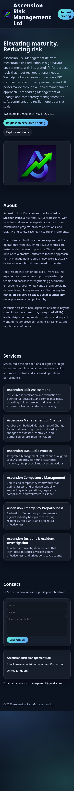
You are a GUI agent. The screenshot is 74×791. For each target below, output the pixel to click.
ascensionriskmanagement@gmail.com (37, 683)
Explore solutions (17, 132)
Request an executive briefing (25, 123)
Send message (17, 640)
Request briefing (65, 14)
